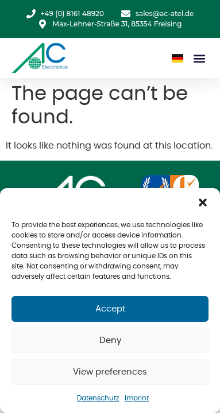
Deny (110, 340)
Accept (110, 309)
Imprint (137, 398)
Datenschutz (98, 398)
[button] (203, 202)
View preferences (110, 372)
